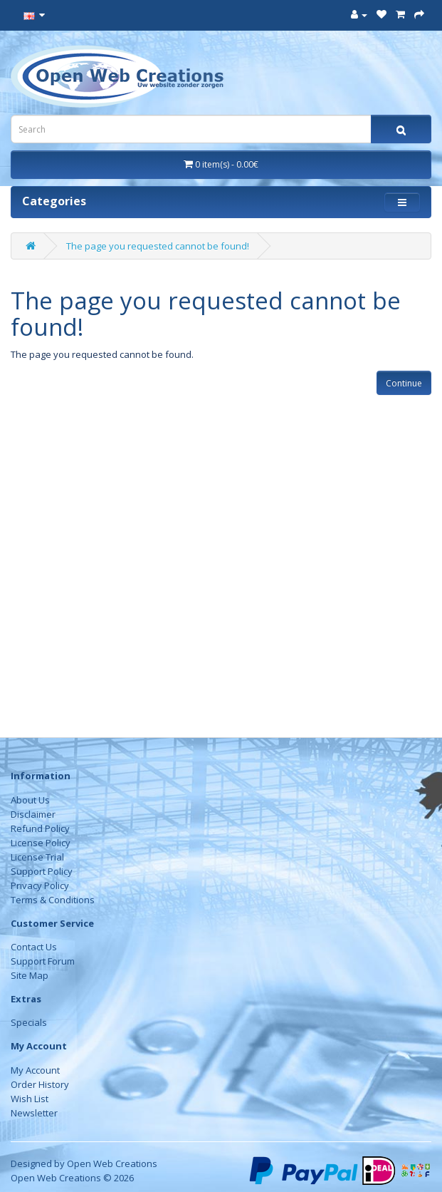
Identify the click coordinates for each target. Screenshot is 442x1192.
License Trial (37, 857)
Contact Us (34, 946)
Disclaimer (33, 814)
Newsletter (34, 1112)
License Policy (40, 842)
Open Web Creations (112, 1163)
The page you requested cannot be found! (157, 246)
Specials (29, 1022)
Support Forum (43, 961)
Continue (404, 383)
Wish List (29, 1098)
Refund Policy (40, 828)
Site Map (29, 975)
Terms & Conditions (53, 899)
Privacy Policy (40, 885)
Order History (40, 1084)
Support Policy (42, 871)
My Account (35, 1070)
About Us (30, 799)
